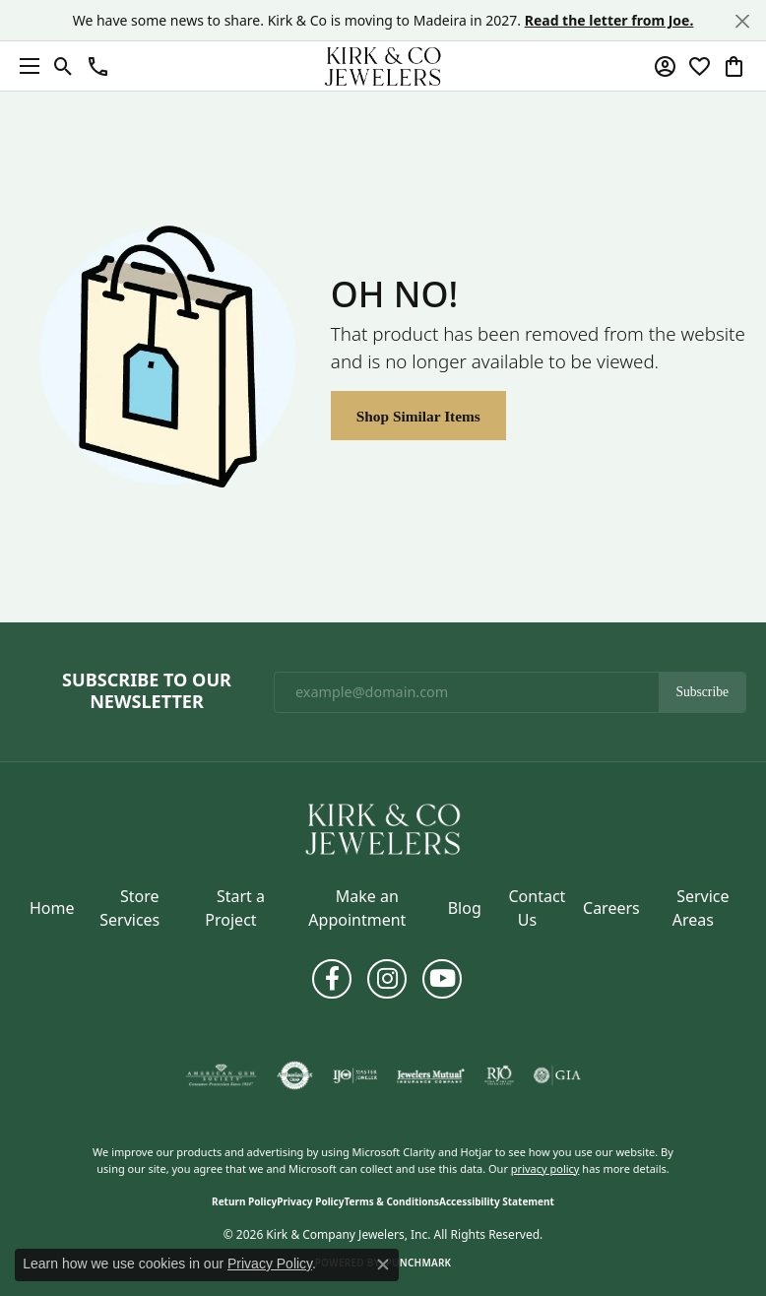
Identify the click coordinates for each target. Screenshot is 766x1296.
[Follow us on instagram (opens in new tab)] (387, 979)
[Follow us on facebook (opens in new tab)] (331, 979)
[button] (63, 66)
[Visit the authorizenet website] (295, 1075)
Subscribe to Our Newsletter (146, 691)
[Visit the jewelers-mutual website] (431, 1075)
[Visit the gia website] (557, 1075)
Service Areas (701, 908)
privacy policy (545, 1168)
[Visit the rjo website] (499, 1075)
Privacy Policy (310, 1201)
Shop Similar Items (418, 416)
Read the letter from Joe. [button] (609, 20)
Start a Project (235, 908)
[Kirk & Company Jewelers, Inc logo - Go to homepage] (383, 66)
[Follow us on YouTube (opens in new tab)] (442, 979)
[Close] (742, 21)
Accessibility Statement (496, 1201)
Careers (611, 908)
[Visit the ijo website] (355, 1075)
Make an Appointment (357, 908)
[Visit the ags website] (221, 1075)
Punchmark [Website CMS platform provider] (419, 1262)
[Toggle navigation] (24, 66)
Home (52, 908)
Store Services (129, 908)
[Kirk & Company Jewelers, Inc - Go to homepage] (383, 827)
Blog (464, 908)
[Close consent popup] (383, 1264)
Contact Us (536, 908)
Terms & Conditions (391, 1201)
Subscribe (702, 691)
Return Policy (244, 1201)
